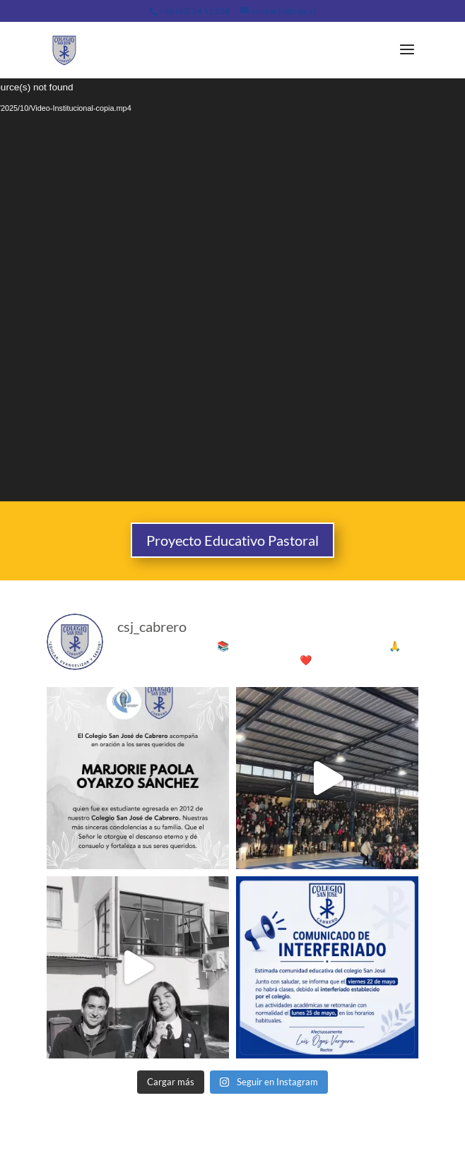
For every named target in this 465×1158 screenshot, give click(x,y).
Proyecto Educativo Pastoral (232, 540)
